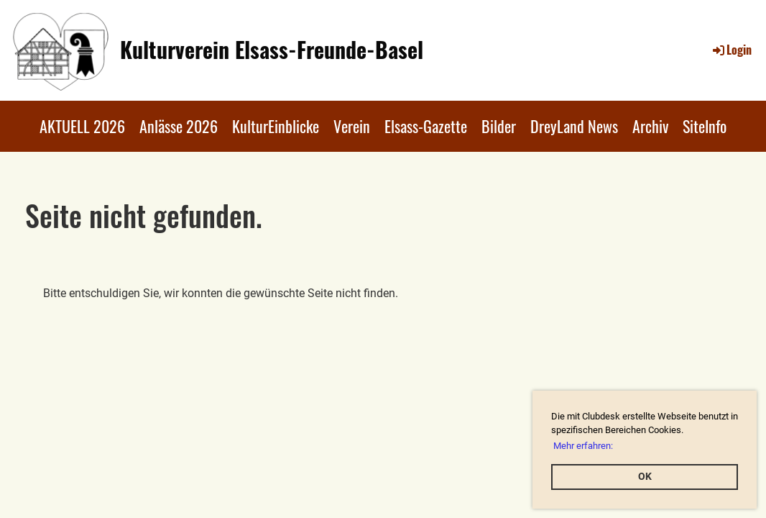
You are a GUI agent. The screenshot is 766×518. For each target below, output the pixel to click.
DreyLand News (574, 125)
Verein (351, 125)
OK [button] (645, 477)
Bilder (498, 125)
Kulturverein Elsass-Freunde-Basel (271, 50)
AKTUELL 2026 (82, 125)
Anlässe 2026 (178, 125)
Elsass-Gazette (425, 125)
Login (731, 49)
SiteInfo (704, 125)
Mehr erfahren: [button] (583, 445)
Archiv (650, 125)
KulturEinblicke (275, 125)
